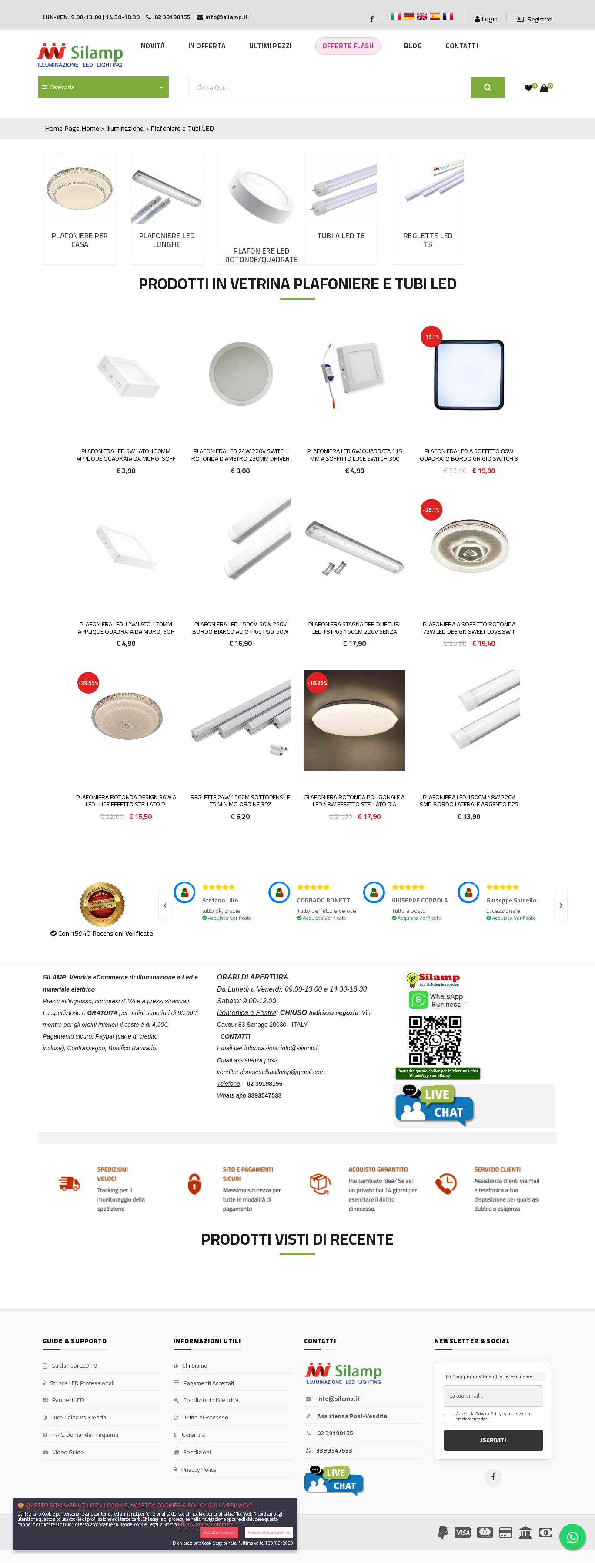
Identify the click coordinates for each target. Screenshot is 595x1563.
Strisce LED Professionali (78, 1383)
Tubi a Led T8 (341, 236)
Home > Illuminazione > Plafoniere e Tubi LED (147, 128)
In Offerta (207, 46)
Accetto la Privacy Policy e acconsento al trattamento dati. (493, 1416)
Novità (153, 46)
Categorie (58, 87)
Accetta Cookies (219, 1532)
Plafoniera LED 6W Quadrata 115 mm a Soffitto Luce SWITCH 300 (354, 454)
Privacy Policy (195, 1470)
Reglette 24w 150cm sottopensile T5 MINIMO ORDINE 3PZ (240, 801)
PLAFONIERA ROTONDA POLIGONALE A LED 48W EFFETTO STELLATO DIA (354, 801)
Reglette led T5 (428, 240)
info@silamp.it (332, 1399)
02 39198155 (328, 1433)
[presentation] (164, 905)
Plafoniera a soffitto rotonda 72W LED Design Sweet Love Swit (469, 627)
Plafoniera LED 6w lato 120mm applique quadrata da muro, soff (126, 454)
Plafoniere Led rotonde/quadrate (261, 255)
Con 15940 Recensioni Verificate (105, 933)
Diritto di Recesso (201, 1418)
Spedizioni (192, 1452)
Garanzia (189, 1435)
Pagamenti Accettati (204, 1383)
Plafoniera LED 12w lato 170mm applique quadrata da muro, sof (126, 627)
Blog (413, 46)
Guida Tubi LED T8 (70, 1366)
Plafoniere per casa (80, 240)
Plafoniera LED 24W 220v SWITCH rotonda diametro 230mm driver (240, 454)
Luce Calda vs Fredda (74, 1418)
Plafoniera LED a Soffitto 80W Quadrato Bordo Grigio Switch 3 (469, 454)
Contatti (461, 46)
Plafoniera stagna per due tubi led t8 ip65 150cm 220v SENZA (354, 627)
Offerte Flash (348, 46)
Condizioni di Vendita (206, 1400)
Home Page (62, 128)
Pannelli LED (63, 1400)
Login (486, 18)
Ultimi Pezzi (270, 46)
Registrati (534, 19)
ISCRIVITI (493, 1440)
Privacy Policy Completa (206, 1524)
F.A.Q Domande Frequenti (80, 1435)
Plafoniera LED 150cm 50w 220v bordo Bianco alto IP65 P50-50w (240, 627)
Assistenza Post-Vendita (345, 1416)
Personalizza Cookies (269, 1532)
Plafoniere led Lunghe (167, 240)
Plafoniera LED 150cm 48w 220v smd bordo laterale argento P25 (469, 801)
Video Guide (63, 1452)
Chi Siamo (190, 1366)
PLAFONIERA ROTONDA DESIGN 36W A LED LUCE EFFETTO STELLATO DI (126, 801)
